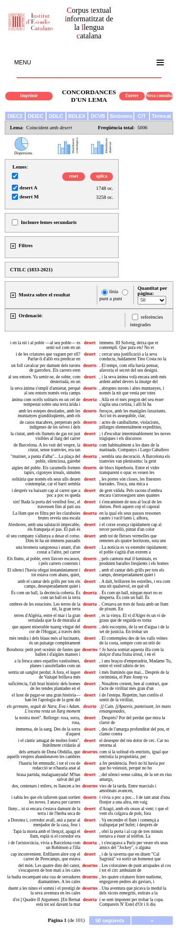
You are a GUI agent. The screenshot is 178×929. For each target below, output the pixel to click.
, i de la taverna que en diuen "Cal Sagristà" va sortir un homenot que (129, 856)
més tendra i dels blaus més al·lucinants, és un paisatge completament (44, 640)
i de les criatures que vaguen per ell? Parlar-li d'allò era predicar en (48, 356)
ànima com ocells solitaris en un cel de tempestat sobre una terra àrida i (46, 402)
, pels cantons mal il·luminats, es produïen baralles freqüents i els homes (134, 561)
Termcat (161, 116)
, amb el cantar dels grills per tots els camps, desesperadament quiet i (131, 572)
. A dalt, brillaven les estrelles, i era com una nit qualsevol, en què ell (134, 584)
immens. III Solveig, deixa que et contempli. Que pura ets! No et (128, 345)
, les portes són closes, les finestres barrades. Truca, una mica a (130, 481)
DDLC (56, 116)
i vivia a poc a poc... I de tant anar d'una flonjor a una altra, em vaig (134, 799)
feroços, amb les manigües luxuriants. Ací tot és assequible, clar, (132, 413)
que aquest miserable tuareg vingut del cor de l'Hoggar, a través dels (46, 629)
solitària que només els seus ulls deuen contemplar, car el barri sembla (46, 481)
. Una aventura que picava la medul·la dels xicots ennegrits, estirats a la (132, 890)
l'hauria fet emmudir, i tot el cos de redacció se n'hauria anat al (49, 765)
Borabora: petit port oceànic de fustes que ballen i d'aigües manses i (43, 652)
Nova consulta (159, 95)
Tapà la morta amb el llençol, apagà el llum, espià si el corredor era (46, 834)
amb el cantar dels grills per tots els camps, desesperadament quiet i (49, 584)
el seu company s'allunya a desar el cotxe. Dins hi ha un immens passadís (44, 538)
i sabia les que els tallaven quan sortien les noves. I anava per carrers (45, 799)
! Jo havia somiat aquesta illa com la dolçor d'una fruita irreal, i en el (131, 652)
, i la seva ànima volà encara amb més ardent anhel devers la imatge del (132, 379)
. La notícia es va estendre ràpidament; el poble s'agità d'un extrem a (133, 549)
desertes (89, 649)
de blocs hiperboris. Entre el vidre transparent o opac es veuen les (129, 470)
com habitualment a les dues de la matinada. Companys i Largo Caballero (134, 447)
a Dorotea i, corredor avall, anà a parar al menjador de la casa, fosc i (44, 822)
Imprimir (29, 95)
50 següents (110, 920)
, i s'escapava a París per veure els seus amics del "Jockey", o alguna (133, 845)
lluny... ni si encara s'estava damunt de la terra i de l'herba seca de (44, 811)
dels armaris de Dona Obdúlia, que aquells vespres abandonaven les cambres (43, 754)
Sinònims (121, 116)
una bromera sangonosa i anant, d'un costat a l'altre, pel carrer (48, 549)
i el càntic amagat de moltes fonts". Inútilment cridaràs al (49, 743)
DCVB (98, 116)
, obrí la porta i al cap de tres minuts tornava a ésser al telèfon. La (131, 834)
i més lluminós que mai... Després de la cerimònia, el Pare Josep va (134, 674)
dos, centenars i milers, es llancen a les (46, 786)
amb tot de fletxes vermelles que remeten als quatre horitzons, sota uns (132, 538)
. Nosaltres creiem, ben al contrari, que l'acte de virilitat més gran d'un (133, 686)
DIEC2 (15, 116)
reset (73, 176)
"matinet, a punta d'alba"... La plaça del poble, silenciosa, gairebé (46, 459)
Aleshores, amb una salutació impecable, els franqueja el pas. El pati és (44, 527)
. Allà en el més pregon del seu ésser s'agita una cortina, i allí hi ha (131, 402)
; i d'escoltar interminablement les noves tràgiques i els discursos (134, 436)
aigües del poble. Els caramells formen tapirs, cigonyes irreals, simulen (46, 470)
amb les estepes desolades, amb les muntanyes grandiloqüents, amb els (49, 413)
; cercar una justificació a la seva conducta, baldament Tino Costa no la (132, 356)
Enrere (132, 95)
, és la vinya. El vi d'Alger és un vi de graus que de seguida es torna (132, 618)
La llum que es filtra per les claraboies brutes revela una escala (46, 515)
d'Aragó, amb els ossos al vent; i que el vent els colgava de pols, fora (133, 811)
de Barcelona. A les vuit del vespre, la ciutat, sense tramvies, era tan (47, 447)
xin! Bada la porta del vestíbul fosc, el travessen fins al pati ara (46, 504)
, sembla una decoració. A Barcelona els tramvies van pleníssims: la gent (134, 459)
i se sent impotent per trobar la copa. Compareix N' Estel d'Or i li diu (131, 902)
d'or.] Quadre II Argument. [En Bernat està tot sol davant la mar (46, 902)
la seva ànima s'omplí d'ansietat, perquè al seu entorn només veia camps (45, 390)
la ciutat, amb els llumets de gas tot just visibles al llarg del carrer (45, 436)
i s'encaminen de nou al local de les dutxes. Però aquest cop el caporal (130, 504)
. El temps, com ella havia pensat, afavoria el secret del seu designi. (129, 368)
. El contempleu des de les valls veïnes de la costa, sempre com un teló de (133, 640)
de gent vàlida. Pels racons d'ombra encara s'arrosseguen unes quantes (130, 493)
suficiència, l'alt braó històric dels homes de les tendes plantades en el (44, 686)
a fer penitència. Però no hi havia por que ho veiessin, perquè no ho (132, 765)
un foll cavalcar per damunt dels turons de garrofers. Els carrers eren (46, 368)
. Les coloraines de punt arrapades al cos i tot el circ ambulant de (135, 868)
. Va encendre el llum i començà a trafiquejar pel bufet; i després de (129, 822)
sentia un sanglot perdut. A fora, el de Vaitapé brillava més (45, 674)
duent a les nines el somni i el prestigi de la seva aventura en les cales (45, 890)
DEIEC (36, 116)
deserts (89, 365)
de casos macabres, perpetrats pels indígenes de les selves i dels (49, 424)
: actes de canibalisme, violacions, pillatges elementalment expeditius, (130, 424)
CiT (142, 116)
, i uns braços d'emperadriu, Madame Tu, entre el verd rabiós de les (135, 663)
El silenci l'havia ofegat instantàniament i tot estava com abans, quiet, (43, 572)
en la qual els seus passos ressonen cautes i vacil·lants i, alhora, (129, 515)
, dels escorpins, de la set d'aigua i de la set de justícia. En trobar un (134, 629)
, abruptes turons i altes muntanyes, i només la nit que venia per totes (131, 390)
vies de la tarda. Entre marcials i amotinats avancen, (127, 788)
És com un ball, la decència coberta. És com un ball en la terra (45, 595)
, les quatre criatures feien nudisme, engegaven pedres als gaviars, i (130, 879)
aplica (101, 176)
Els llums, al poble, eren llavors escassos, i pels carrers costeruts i (43, 561)
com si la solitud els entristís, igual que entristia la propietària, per (133, 754)
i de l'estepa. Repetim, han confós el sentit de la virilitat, (131, 697)
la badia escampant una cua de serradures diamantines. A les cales (43, 879)
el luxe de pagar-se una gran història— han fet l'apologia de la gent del (46, 697)
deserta (90, 399)
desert (89, 342)
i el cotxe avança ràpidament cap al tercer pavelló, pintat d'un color (130, 527)
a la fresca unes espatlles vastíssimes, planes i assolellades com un (47, 663)
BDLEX (76, 116)
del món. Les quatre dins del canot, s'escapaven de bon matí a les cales (50, 868)
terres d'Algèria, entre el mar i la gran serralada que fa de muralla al (47, 618)
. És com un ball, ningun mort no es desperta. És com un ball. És (130, 595)
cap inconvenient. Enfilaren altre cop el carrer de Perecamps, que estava (46, 856)
